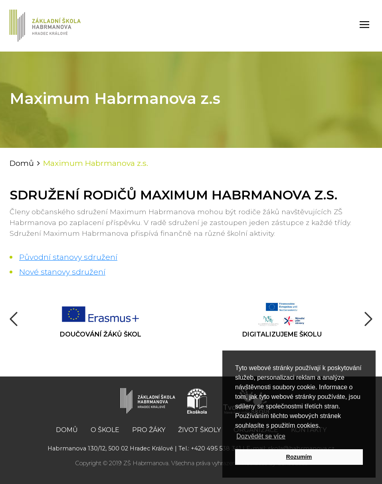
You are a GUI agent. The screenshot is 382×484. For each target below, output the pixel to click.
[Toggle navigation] (364, 26)
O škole (105, 430)
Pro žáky (148, 430)
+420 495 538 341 (216, 448)
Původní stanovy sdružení (68, 257)
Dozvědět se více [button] (260, 436)
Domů (22, 163)
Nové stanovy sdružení (62, 272)
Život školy (199, 430)
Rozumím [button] (299, 457)
